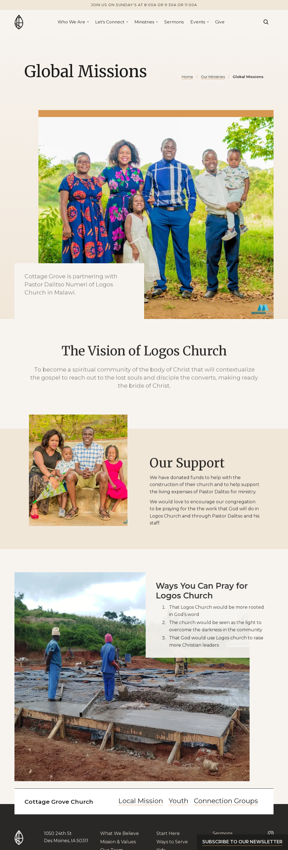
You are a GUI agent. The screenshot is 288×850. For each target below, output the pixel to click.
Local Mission (140, 801)
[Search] (266, 22)
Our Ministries (213, 77)
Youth (178, 801)
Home (187, 77)
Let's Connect (109, 22)
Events (197, 22)
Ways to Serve (172, 841)
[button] (73, 22)
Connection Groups (226, 801)
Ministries (144, 22)
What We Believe (119, 833)
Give (220, 22)
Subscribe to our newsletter (242, 841)
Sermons (174, 22)
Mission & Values (118, 841)
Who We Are (71, 22)
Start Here (168, 833)
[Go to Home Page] (18, 22)
